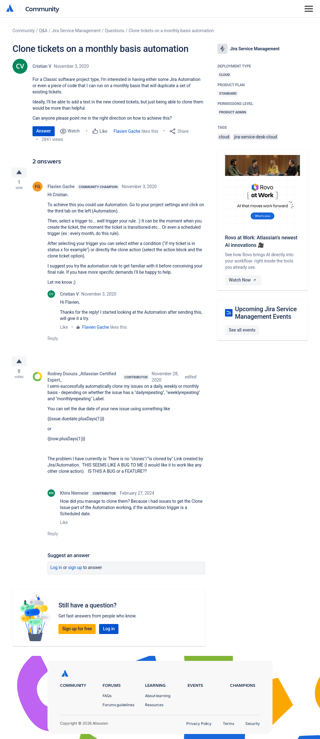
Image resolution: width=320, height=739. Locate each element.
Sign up (75, 569)
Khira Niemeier (74, 494)
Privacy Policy (199, 723)
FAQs (107, 695)
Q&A (43, 30)
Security (252, 723)
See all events (242, 329)
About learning (157, 695)
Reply (53, 339)
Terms (228, 723)
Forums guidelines (118, 704)
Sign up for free (77, 630)
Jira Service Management (76, 30)
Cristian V (41, 66)
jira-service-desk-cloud (255, 136)
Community (42, 8)
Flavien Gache (126, 131)
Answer (43, 130)
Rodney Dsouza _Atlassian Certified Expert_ (82, 378)
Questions (114, 30)
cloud (224, 136)
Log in (56, 569)
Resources (154, 704)
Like (64, 328)
